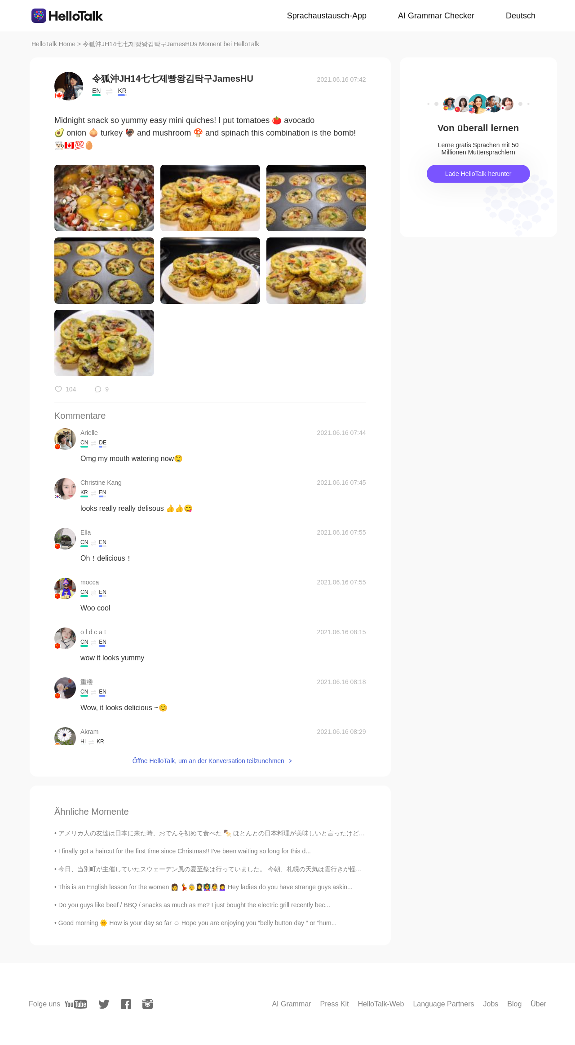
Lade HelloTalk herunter (478, 173)
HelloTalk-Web (381, 1004)
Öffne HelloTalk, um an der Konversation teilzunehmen (208, 760)
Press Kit (334, 1004)
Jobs (490, 1004)
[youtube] (76, 1004)
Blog (514, 1004)
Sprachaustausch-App (327, 15)
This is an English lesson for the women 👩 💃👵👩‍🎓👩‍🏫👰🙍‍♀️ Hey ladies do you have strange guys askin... (205, 887)
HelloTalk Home (53, 44)
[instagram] (147, 1004)
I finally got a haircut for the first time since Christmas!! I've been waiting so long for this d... (184, 851)
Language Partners (443, 1004)
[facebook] (126, 1004)
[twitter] (104, 1004)
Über (538, 1004)
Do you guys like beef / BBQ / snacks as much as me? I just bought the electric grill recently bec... (194, 905)
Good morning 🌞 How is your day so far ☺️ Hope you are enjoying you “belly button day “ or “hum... (197, 922)
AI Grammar (291, 1004)
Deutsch (520, 15)
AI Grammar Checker (436, 15)
